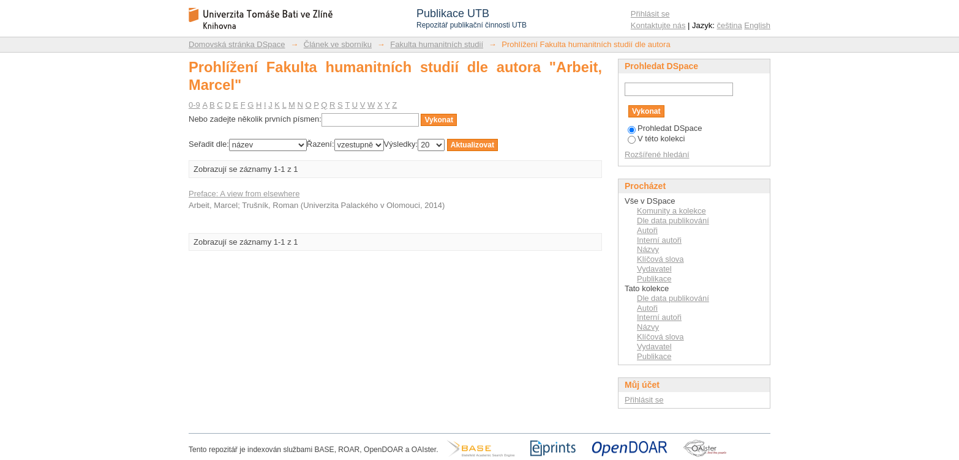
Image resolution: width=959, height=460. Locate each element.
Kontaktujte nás (658, 25)
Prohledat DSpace (665, 128)
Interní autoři (659, 240)
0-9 (194, 104)
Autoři (647, 230)
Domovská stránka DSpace (237, 44)
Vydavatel (654, 268)
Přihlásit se (650, 13)
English (757, 25)
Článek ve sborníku (338, 44)
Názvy (648, 249)
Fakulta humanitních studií (436, 44)
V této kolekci (656, 138)
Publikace (654, 278)
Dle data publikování (673, 220)
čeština (729, 25)
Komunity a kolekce (671, 210)
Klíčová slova (660, 259)
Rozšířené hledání (657, 154)
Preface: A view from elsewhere (244, 193)
